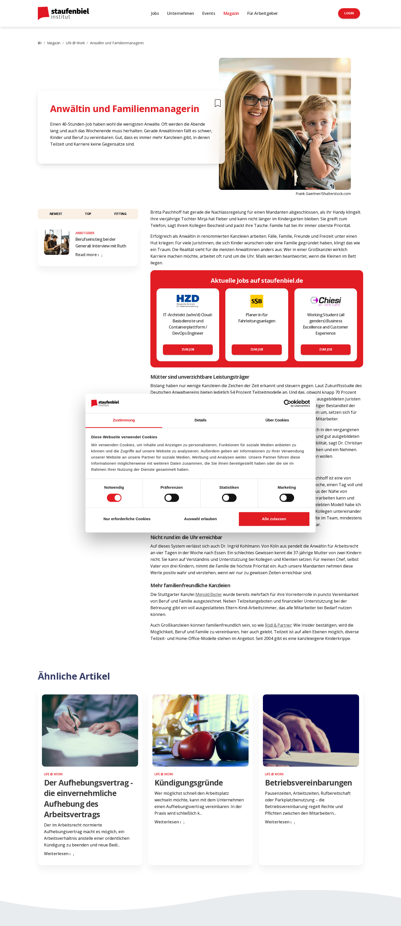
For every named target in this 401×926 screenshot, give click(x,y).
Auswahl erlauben (200, 519)
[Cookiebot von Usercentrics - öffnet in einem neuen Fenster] (287, 403)
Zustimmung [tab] (124, 420)
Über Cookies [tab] (277, 420)
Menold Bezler (208, 594)
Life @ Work (75, 42)
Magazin (231, 13)
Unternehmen (180, 13)
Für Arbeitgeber (262, 13)
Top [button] (88, 214)
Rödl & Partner (278, 625)
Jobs (155, 13)
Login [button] (349, 13)
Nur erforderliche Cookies (126, 519)
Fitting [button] (120, 214)
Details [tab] (200, 420)
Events (208, 13)
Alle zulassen (274, 519)
